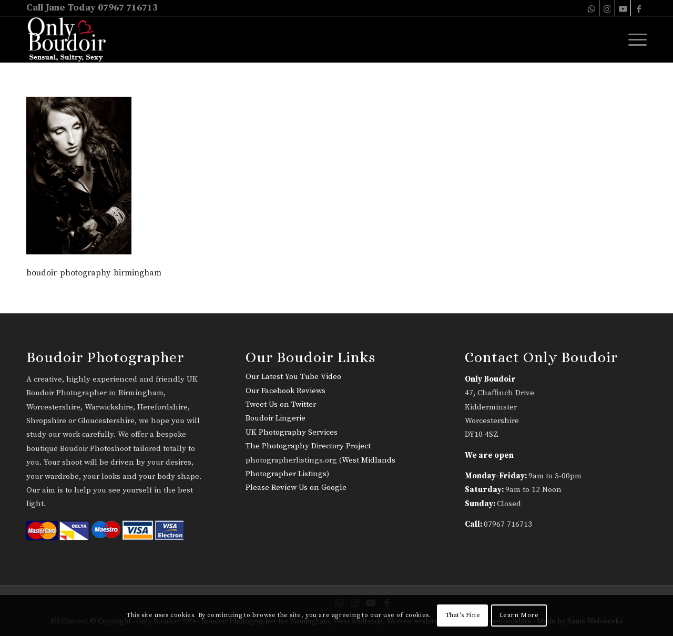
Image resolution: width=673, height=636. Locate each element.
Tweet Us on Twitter (281, 404)
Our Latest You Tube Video (293, 377)
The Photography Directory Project (308, 446)
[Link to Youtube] (622, 8)
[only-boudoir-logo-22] (71, 39)
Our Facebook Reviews (285, 391)
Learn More (519, 615)
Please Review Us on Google (296, 488)
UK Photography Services (292, 432)
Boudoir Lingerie (275, 418)
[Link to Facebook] (639, 8)
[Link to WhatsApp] (591, 8)
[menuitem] (634, 39)
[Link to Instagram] (607, 8)
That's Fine (463, 615)
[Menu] (634, 39)
